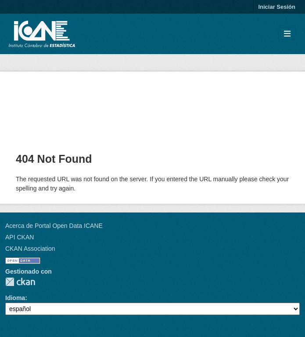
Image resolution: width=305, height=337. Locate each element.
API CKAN (19, 237)
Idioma (15, 297)
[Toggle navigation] (287, 34)
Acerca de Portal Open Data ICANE (54, 225)
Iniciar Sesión (276, 7)
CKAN (20, 281)
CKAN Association (30, 248)
